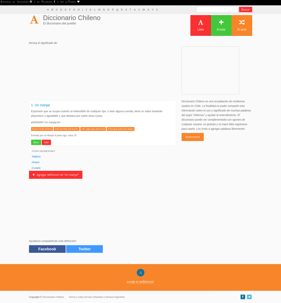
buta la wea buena (42, 129)
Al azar (242, 25)
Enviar (221, 25)
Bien (36, 142)
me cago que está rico (93, 129)
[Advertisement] (102, 74)
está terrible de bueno (66, 129)
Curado (36, 167)
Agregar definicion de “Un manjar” (56, 174)
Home (72, 297)
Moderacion (192, 137)
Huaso (35, 162)
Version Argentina (115, 297)
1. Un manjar (40, 105)
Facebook (47, 249)
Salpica (36, 156)
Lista (200, 25)
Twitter (84, 249)
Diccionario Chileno (72, 17)
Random (98, 297)
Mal (46, 142)
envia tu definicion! (140, 282)
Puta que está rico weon (120, 129)
